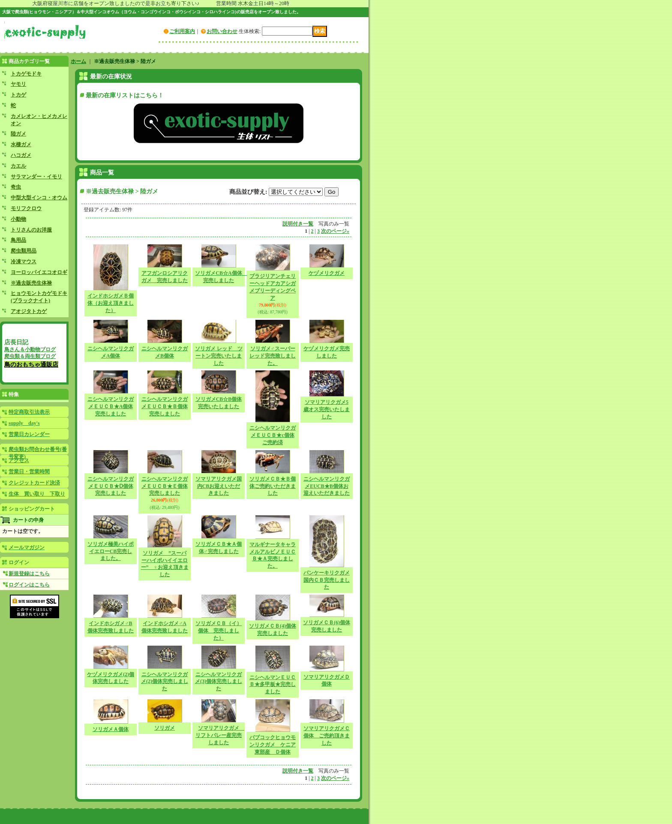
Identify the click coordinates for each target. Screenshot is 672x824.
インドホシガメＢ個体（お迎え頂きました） (110, 303)
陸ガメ (18, 134)
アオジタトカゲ (29, 311)
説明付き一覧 (297, 224)
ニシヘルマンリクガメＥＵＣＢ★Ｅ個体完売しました (164, 486)
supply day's (24, 423)
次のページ (335, 231)
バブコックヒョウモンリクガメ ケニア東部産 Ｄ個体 (272, 744)
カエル (18, 166)
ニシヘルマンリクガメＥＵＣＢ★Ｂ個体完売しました (164, 406)
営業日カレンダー (29, 434)
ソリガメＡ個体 (111, 729)
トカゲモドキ (26, 74)
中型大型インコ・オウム (39, 198)
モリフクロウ (26, 208)
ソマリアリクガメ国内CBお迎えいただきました (218, 486)
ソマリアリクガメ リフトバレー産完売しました (219, 735)
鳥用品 (18, 240)
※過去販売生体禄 (31, 283)
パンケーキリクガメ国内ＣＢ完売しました (326, 580)
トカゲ (18, 95)
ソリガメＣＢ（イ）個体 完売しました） (218, 630)
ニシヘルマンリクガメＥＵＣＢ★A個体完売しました (110, 406)
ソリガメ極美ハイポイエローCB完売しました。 (110, 551)
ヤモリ (18, 84)
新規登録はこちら (29, 574)
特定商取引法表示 (29, 412)
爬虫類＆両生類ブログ (30, 356)
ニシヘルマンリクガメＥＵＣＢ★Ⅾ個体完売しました (110, 486)
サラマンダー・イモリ (36, 177)
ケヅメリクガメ (327, 273)
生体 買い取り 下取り (37, 494)
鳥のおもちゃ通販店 (31, 364)
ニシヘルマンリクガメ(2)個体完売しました (164, 681)
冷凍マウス (23, 262)
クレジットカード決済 (34, 483)
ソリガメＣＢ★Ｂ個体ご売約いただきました (272, 486)
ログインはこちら (29, 585)
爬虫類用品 (23, 251)
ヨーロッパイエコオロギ (39, 272)
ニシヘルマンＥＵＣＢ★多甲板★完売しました (272, 684)
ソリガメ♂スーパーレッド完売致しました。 (272, 356)
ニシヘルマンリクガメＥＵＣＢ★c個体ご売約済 (272, 435)
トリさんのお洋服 (31, 230)
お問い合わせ (222, 31)
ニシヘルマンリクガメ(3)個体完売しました (218, 681)
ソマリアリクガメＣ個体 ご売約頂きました (326, 735)
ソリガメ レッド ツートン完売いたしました (219, 356)
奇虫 (16, 187)
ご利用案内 (182, 31)
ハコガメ (21, 155)
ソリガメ (164, 728)
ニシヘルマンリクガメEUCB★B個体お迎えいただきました (326, 486)
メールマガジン (27, 547)
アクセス (19, 460)
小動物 (18, 219)
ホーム (78, 61)
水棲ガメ (21, 144)
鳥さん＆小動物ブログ (30, 349)
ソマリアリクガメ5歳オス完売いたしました (326, 409)
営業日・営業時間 (29, 472)
